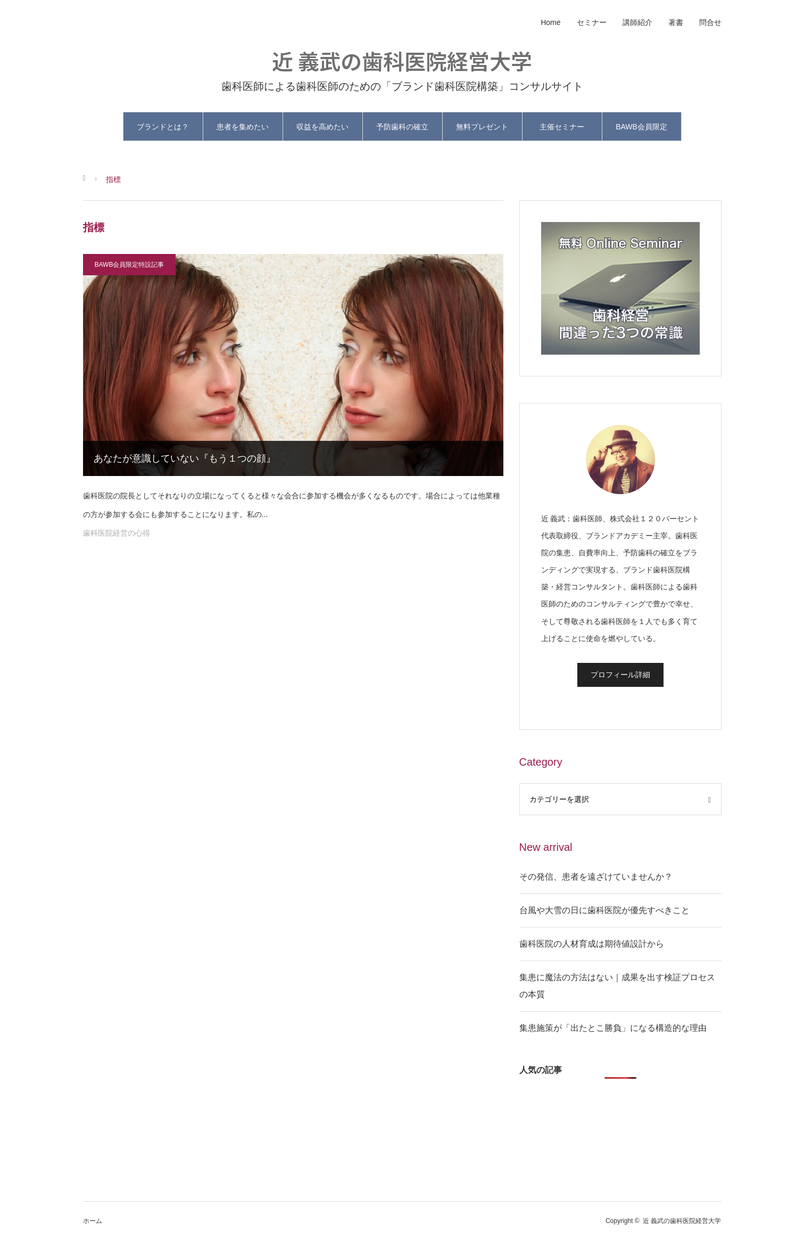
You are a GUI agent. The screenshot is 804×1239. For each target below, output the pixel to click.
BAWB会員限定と (641, 131)
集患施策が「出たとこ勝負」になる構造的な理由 (613, 1027)
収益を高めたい (322, 126)
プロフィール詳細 (620, 674)
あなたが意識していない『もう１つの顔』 (185, 458)
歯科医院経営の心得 (116, 533)
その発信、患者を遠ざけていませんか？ (596, 876)
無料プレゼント (482, 126)
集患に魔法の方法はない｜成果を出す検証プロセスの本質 (617, 986)
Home (550, 22)
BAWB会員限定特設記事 (129, 264)
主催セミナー (562, 126)
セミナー (592, 22)
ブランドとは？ (163, 126)
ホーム (92, 1221)
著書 (675, 22)
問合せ (710, 22)
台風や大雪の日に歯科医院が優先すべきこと (604, 910)
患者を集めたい (243, 126)
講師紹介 (637, 22)
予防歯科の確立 (402, 126)
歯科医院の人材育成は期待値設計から (591, 943)
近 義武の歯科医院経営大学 (402, 60)
